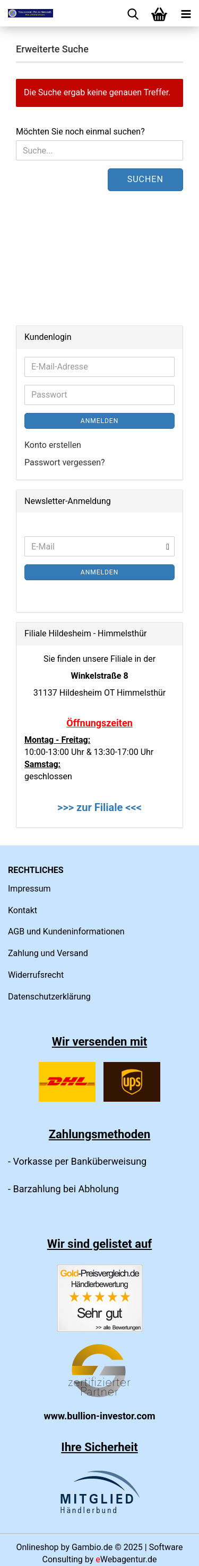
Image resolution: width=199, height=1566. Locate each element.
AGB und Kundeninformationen (66, 931)
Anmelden (99, 421)
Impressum (29, 889)
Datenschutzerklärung (49, 997)
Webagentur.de (126, 1559)
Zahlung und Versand (48, 953)
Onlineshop (37, 1547)
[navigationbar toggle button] (185, 13)
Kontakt (22, 910)
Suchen (145, 179)
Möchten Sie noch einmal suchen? (80, 132)
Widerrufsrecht (36, 975)
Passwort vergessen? (64, 462)
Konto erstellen (52, 445)
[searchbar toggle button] (132, 13)
